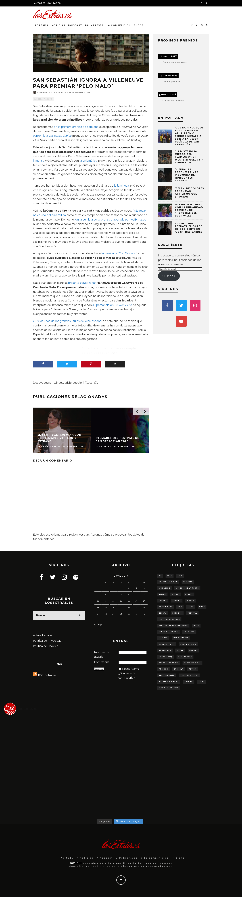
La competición (118, 25)
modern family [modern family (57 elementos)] (167, 644)
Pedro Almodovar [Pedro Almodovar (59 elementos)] (168, 663)
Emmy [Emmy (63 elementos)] (202, 607)
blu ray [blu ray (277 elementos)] (176, 594)
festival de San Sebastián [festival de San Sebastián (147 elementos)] (173, 625)
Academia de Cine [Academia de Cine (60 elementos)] (168, 582)
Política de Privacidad (47, 640)
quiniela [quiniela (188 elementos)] (178, 669)
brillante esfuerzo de (82, 282)
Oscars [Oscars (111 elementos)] (193, 650)
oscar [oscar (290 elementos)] (180, 650)
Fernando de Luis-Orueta (51, 92)
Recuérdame (130, 668)
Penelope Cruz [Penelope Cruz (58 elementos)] (192, 663)
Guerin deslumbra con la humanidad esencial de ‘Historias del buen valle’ (189, 210)
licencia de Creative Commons (147, 863)
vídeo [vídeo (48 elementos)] (201, 681)
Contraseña (101, 662)
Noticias (58, 25)
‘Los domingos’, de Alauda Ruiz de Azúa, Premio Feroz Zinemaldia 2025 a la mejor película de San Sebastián (189, 136)
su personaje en (112, 305)
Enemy (102, 160)
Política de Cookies (45, 646)
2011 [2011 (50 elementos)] (180, 576)
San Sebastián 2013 (43, 99)
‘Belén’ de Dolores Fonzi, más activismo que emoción (189, 192)
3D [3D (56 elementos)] (160, 576)
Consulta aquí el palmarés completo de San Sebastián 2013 (111, 350)
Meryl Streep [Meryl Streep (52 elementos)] (181, 638)
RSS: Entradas (44, 675)
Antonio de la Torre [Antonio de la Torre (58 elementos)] (187, 588)
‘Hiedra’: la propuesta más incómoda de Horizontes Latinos (186, 175)
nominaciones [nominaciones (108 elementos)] (188, 644)
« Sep (98, 624)
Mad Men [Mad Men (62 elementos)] (163, 638)
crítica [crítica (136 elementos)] (177, 600)
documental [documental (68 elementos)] (165, 607)
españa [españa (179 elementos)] (163, 613)
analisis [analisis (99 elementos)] (187, 582)
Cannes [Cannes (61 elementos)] (163, 600)
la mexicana (119, 253)
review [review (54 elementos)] (192, 669)
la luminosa (122, 185)
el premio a (52, 135)
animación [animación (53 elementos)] (164, 588)
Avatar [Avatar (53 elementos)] (162, 594)
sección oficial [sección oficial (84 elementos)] (189, 675)
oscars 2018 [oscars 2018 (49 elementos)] (185, 657)
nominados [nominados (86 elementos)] (165, 650)
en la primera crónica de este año (76, 126)
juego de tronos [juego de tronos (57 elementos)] (168, 632)
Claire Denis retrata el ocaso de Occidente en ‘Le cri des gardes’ (189, 227)
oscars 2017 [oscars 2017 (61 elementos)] (165, 657)
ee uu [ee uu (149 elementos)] (191, 607)
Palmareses (94, 25)
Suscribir (169, 276)
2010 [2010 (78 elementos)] (169, 576)
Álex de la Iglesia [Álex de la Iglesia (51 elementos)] (168, 688)
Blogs (138, 25)
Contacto (54, 3)
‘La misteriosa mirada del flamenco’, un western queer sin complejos (189, 157)
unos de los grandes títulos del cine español (67, 321)
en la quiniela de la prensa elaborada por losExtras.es (110, 219)
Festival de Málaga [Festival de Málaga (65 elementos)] (169, 619)
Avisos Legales (43, 635)
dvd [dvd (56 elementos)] (180, 607)
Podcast (75, 25)
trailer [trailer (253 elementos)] (188, 681)
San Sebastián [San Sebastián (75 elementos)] (167, 675)
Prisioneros (52, 160)
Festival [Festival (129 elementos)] (192, 613)
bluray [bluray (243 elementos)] (189, 594)
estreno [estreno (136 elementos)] (177, 613)
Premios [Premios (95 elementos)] (163, 669)
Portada (41, 25)
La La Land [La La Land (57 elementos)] (189, 632)
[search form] (59, 615)
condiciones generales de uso (115, 866)
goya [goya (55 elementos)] (196, 625)
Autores (39, 3)
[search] (80, 615)
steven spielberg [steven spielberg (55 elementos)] (169, 681)
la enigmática (88, 160)
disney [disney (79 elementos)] (190, 600)
